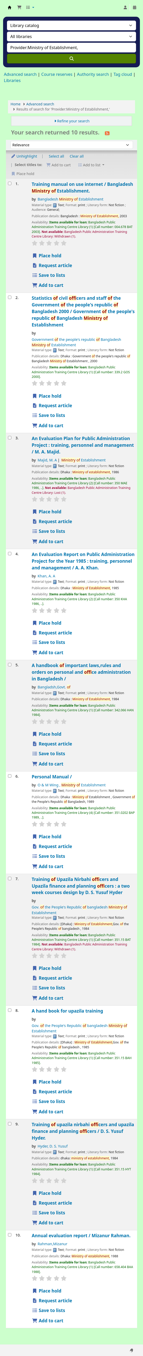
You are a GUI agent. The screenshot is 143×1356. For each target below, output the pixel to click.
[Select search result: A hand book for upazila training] (9, 1010)
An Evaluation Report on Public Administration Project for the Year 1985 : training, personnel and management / (83, 561)
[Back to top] (127, 1340)
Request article (52, 265)
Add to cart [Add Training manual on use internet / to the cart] (47, 285)
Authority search (93, 74)
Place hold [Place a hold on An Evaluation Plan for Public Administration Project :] (46, 512)
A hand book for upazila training (67, 1011)
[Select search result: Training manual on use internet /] (9, 183)
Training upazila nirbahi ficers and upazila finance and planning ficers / (83, 1131)
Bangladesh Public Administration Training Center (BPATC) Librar (9, 7)
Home (16, 104)
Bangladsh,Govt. (54, 687)
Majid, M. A (47, 460)
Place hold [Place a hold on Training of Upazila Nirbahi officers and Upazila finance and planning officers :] (46, 968)
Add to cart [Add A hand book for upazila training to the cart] (47, 1112)
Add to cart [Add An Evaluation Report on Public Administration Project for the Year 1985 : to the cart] (47, 653)
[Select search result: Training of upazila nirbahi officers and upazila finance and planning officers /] (9, 1123)
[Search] (71, 58)
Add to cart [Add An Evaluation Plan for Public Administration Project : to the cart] (47, 541)
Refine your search (73, 121)
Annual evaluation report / (81, 1236)
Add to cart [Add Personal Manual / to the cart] (47, 866)
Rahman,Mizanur (53, 1243)
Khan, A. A (46, 576)
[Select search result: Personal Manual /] (9, 776)
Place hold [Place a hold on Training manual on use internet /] (46, 256)
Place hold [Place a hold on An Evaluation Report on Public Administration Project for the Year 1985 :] (46, 623)
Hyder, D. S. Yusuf (53, 1146)
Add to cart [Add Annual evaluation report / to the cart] (47, 1321)
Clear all (77, 156)
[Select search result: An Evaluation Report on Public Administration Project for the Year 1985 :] (9, 553)
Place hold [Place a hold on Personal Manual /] (46, 837)
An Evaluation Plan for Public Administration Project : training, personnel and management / (83, 445)
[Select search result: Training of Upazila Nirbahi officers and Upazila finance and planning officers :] (9, 878)
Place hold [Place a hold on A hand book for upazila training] (46, 1082)
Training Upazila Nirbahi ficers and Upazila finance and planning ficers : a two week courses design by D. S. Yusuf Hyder (81, 886)
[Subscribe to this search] (107, 133)
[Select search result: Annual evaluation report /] (9, 1234)
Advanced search (20, 74)
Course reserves (56, 74)
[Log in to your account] (125, 7)
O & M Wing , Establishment (72, 784)
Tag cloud (123, 74)
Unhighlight (24, 156)
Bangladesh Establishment (70, 199)
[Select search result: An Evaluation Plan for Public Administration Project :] (9, 437)
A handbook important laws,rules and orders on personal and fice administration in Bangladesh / (81, 672)
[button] (19, 7)
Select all (56, 156)
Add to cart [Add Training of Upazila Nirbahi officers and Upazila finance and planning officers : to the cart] (47, 998)
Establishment (83, 460)
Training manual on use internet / (82, 187)
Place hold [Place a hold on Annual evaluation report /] (46, 1291)
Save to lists (48, 275)
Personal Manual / (52, 777)
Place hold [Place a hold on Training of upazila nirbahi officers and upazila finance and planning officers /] (46, 1193)
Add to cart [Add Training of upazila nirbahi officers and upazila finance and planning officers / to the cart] (47, 1223)
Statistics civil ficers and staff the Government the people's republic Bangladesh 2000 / (83, 311)
